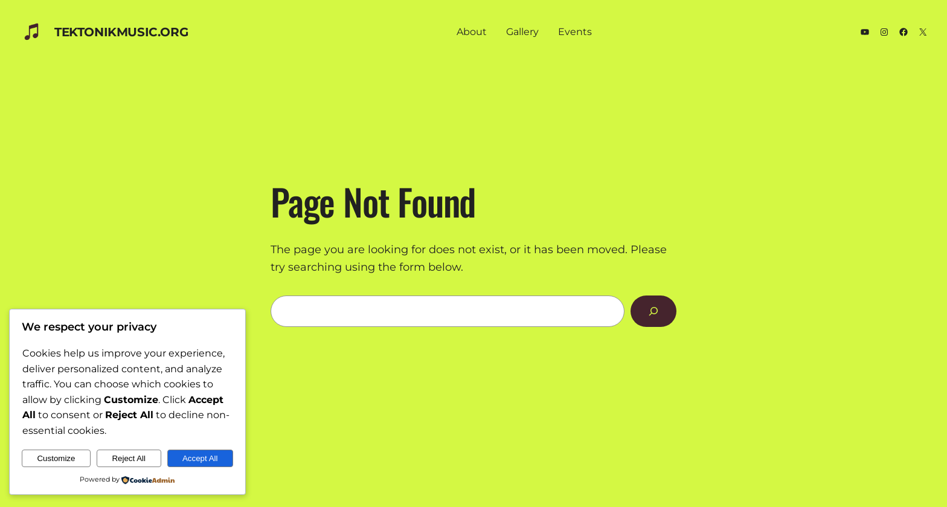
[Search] (653, 311)
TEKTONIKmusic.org (121, 32)
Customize (56, 458)
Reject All (129, 458)
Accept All (200, 458)
